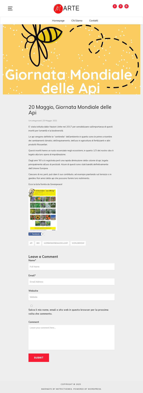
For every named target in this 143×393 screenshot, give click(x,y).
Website (33, 290)
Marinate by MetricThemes (56, 389)
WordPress (94, 389)
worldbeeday (78, 243)
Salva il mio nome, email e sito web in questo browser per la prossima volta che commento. (68, 311)
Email (32, 275)
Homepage (58, 20)
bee (38, 243)
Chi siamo (76, 20)
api (31, 243)
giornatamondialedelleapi (56, 243)
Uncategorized (34, 120)
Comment (33, 322)
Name (32, 260)
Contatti (93, 20)
